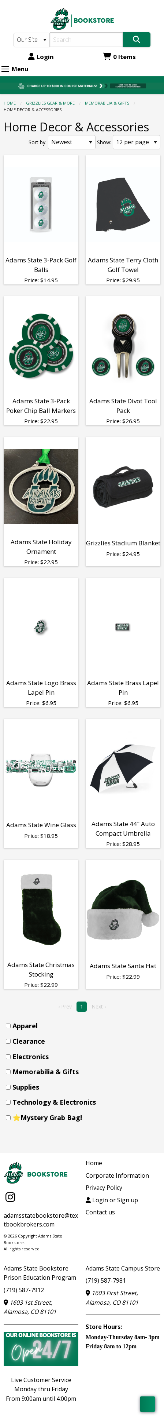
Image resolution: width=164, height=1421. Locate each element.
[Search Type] (32, 40)
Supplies (25, 1087)
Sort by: (37, 142)
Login (41, 56)
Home (10, 103)
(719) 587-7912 (24, 1290)
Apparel (25, 1025)
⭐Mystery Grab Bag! (47, 1117)
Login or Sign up (112, 1200)
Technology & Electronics (54, 1102)
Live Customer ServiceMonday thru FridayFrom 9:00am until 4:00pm (41, 1389)
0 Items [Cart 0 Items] (119, 56)
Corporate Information (117, 1175)
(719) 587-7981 (106, 1280)
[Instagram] (10, 1197)
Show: (104, 142)
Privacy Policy (104, 1188)
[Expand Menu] (5, 69)
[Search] (86, 39)
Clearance (28, 1041)
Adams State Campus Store (123, 1268)
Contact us (100, 1212)
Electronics (30, 1056)
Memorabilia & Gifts (107, 103)
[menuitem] (84, 1026)
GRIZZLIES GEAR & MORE (50, 103)
